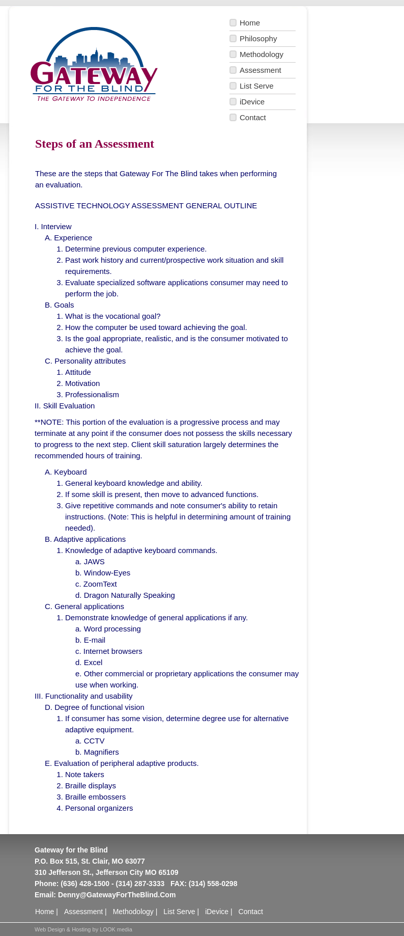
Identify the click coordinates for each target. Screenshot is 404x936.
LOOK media (116, 929)
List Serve (257, 85)
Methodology (261, 54)
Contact (253, 117)
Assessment (260, 70)
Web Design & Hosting (63, 929)
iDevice (252, 101)
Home (250, 22)
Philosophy (258, 38)
